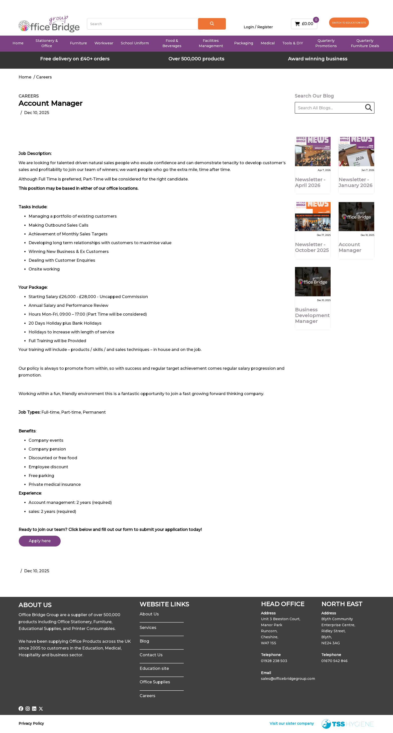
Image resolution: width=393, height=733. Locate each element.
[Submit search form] (212, 24)
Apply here (40, 540)
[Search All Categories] (156, 24)
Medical (268, 43)
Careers (29, 96)
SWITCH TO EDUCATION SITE (349, 22)
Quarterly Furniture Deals (365, 43)
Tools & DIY (292, 43)
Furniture (78, 43)
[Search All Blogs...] (334, 108)
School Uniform (135, 43)
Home (18, 43)
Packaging (243, 43)
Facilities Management (211, 43)
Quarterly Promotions (326, 43)
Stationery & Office (47, 43)
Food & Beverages (171, 43)
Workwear (103, 43)
